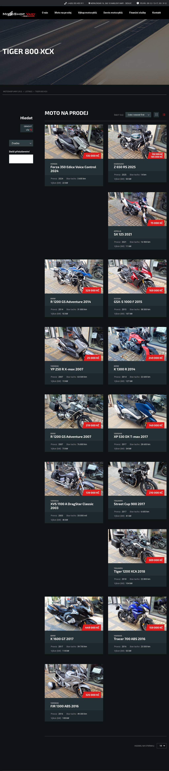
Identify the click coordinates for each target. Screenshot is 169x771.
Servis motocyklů (113, 12)
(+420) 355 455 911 (76, 3)
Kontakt (156, 12)
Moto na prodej (63, 12)
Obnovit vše (28, 128)
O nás (45, 12)
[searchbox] (13, 159)
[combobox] (21, 143)
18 (160, 746)
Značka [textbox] (15, 143)
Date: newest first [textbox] (136, 115)
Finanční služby (137, 12)
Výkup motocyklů (87, 12)
